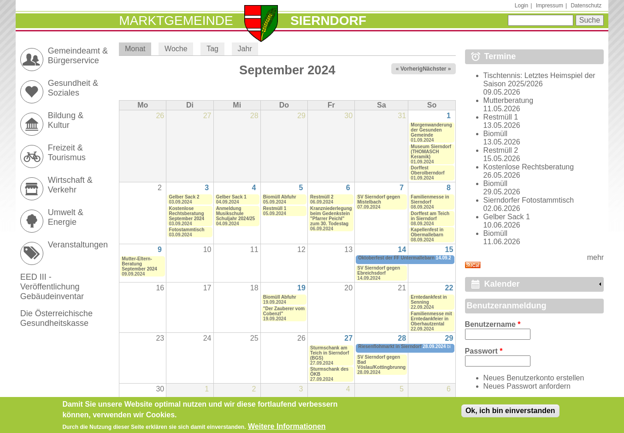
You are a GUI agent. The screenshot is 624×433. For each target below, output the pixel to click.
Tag (212, 49)
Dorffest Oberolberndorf (427, 170)
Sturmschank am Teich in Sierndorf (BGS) (329, 353)
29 (449, 338)
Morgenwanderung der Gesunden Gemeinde (431, 130)
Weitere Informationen (287, 428)
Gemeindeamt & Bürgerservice (78, 55)
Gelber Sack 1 (231, 196)
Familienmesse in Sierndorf (430, 199)
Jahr (245, 49)
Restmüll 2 (322, 196)
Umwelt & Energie (65, 217)
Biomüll (495, 134)
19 (301, 288)
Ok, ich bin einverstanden (510, 412)
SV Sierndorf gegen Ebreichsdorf (378, 270)
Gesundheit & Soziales (73, 87)
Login (521, 5)
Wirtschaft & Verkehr (70, 184)
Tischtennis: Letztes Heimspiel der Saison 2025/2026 (539, 80)
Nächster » (437, 69)
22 (449, 288)
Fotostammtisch (186, 229)
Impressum (549, 5)
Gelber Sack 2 (184, 196)
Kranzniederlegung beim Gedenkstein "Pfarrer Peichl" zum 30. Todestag (331, 216)
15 (449, 249)
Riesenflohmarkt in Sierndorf (389, 346)
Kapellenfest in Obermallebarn (427, 232)
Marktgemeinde (176, 20)
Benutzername (493, 324)
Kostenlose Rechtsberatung (528, 167)
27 (348, 338)
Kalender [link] (502, 284)
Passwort (484, 351)
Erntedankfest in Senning (429, 300)
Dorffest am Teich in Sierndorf (430, 216)
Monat (138, 49)
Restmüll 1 (275, 208)
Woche (176, 49)
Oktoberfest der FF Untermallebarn (396, 257)
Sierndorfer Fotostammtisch (528, 200)
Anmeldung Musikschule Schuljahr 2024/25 (235, 213)
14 (402, 249)
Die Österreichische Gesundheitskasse (56, 318)
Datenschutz (586, 5)
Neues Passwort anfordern (527, 386)
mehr (595, 257)
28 (402, 338)
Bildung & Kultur (65, 120)
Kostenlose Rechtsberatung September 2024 (186, 213)
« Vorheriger (412, 69)
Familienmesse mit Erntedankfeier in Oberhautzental (431, 318)
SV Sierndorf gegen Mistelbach (378, 199)
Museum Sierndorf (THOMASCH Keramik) (431, 151)
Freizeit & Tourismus (67, 152)
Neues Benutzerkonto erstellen (533, 378)
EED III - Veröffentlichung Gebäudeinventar (52, 286)
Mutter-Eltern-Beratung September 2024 (139, 263)
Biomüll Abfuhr (279, 196)
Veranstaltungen (78, 244)
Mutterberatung (508, 100)
